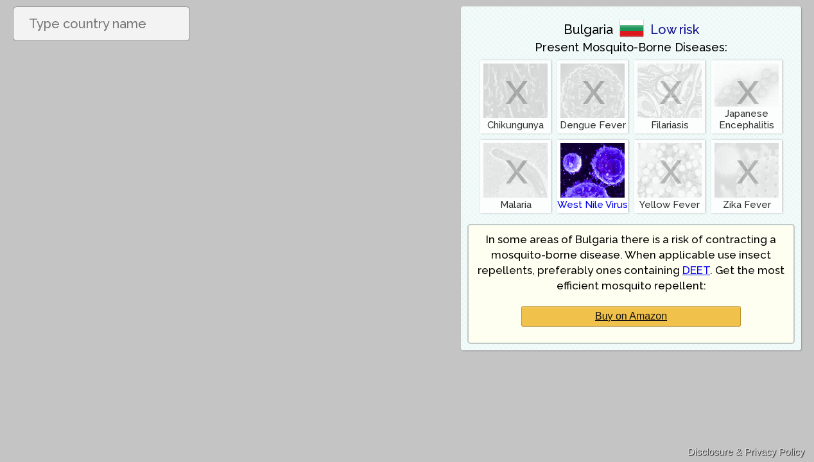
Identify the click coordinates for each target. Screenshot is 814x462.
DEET (696, 270)
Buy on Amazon (631, 316)
